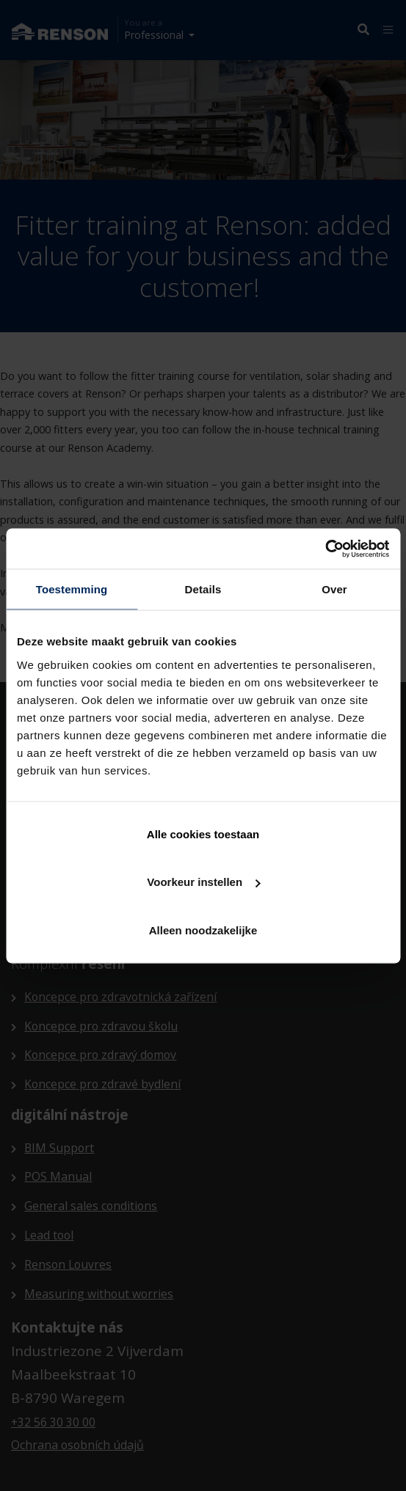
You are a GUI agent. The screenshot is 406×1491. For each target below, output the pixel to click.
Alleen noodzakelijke (203, 929)
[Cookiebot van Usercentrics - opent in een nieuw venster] (325, 548)
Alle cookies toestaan (203, 833)
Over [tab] (334, 589)
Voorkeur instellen (203, 882)
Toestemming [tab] (72, 589)
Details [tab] (203, 589)
